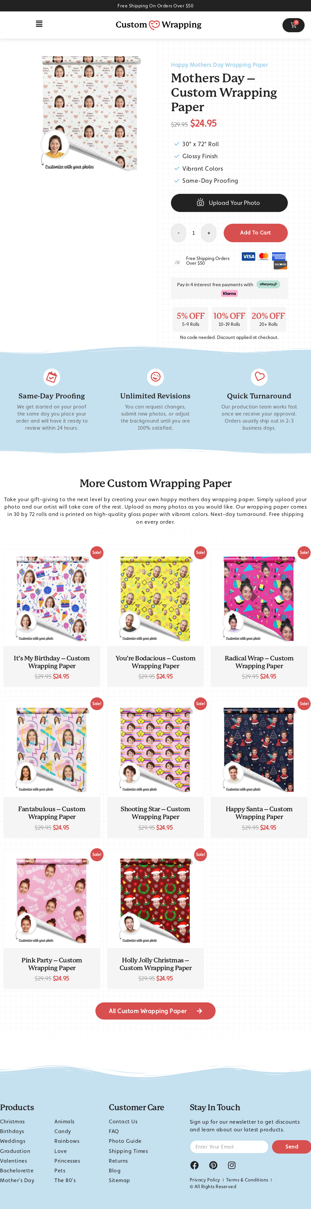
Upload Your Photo (234, 202)
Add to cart (255, 232)
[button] (39, 24)
